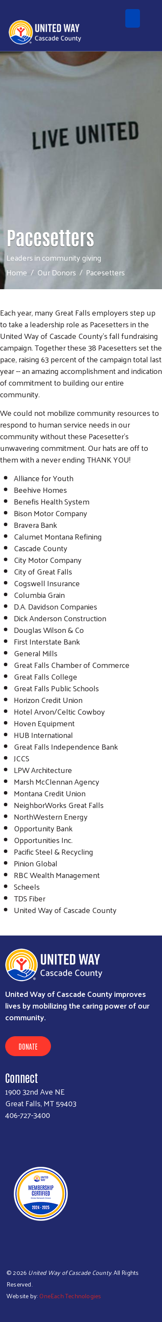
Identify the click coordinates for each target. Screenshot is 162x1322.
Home (16, 272)
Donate (28, 1046)
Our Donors (56, 272)
